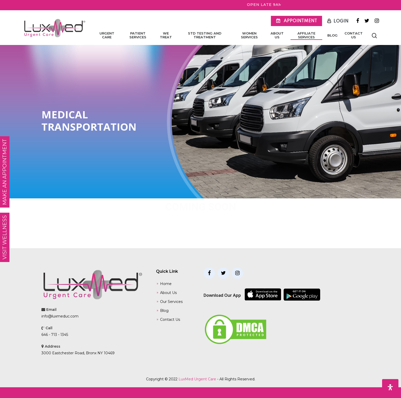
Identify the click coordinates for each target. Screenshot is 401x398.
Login (341, 21)
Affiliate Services (306, 35)
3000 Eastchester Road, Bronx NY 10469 (78, 353)
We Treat (166, 35)
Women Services (249, 35)
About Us (277, 35)
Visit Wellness (5, 237)
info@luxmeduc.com (60, 316)
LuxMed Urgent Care (197, 379)
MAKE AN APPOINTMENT (5, 172)
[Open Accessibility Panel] (390, 387)
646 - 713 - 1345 (54, 334)
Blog (332, 35)
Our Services (171, 301)
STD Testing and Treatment (204, 35)
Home (166, 283)
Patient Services (137, 35)
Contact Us (353, 35)
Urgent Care (106, 35)
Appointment (300, 21)
